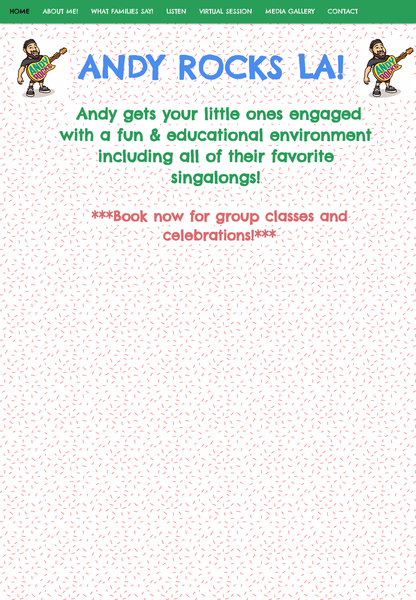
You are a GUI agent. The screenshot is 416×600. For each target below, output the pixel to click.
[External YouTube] (210, 327)
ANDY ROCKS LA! (212, 67)
